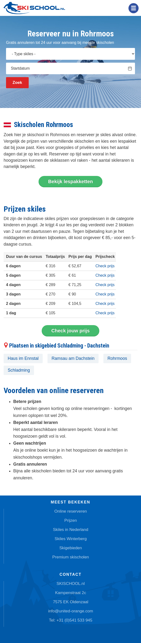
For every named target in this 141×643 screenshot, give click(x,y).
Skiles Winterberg (70, 538)
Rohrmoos (117, 358)
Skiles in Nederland (70, 529)
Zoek (17, 82)
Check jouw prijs (70, 330)
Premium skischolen (70, 557)
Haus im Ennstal (23, 358)
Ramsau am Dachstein (73, 358)
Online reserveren (70, 511)
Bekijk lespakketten (70, 181)
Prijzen (70, 520)
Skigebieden (70, 548)
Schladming (19, 370)
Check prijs (104, 266)
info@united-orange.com (70, 611)
